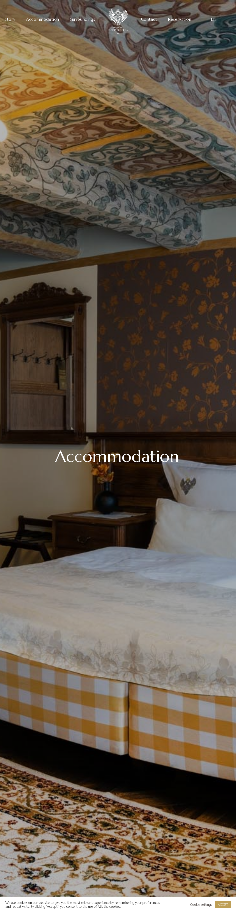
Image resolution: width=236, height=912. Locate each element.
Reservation (179, 19)
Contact (149, 19)
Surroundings (82, 19)
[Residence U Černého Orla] (118, 22)
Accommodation (42, 19)
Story (10, 19)
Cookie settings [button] (201, 905)
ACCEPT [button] (223, 904)
